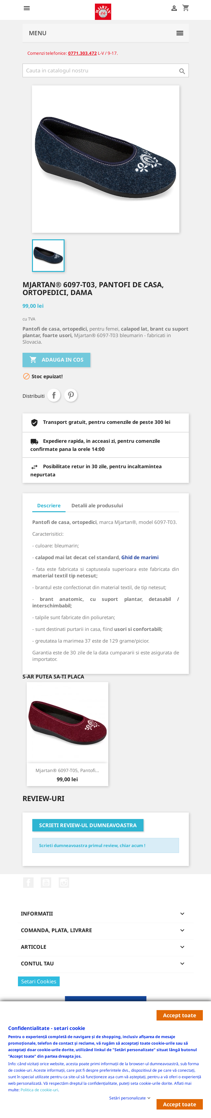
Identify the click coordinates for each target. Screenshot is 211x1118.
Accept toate (179, 1015)
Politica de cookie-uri (39, 1089)
